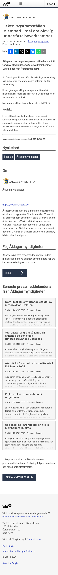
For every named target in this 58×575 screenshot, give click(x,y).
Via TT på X (8, 546)
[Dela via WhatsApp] (38, 52)
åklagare (8, 156)
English (15, 563)
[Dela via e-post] (43, 52)
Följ (15, 273)
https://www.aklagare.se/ (16, 204)
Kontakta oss (35, 539)
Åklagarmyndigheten (38, 41)
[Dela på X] (21, 52)
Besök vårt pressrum (19, 477)
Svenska (6, 563)
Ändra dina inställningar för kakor (18, 551)
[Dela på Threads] (27, 52)
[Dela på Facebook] (10, 52)
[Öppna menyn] (21, 3)
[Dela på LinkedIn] (16, 52)
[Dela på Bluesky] (32, 52)
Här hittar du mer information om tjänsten (22, 516)
